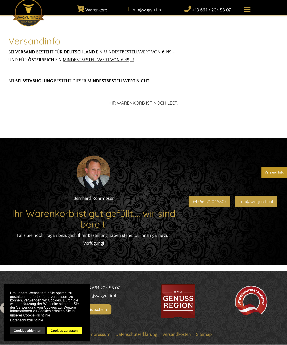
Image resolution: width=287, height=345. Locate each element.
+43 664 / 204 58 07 (211, 10)
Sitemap (204, 334)
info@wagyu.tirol (148, 10)
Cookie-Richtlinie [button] (36, 315)
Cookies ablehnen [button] (27, 330)
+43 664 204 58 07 (102, 288)
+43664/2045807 (209, 202)
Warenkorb (96, 10)
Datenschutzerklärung (136, 334)
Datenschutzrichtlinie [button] (26, 320)
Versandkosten (176, 334)
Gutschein (95, 310)
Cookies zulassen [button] (64, 330)
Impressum (99, 334)
